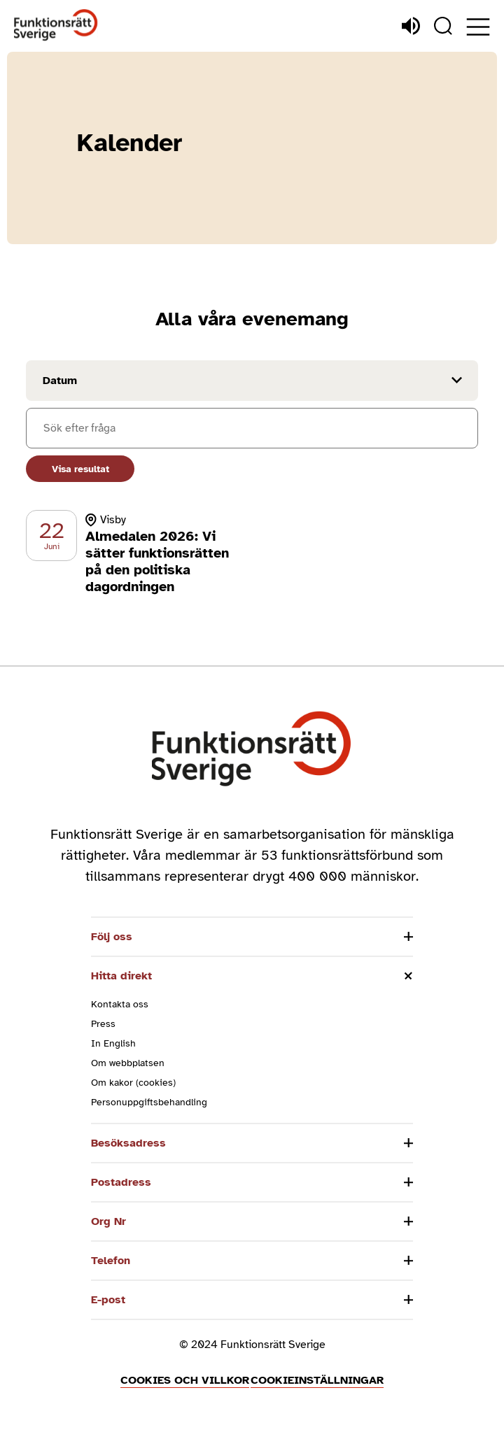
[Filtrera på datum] (252, 380)
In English (113, 1043)
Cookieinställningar (317, 1380)
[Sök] (443, 26)
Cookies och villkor (184, 1380)
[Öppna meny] (478, 27)
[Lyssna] (411, 26)
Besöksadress (128, 1143)
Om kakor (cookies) (133, 1083)
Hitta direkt (121, 976)
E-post (108, 1300)
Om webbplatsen (127, 1063)
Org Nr (108, 1221)
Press (103, 1024)
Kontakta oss (119, 1004)
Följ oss (111, 937)
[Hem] (56, 25)
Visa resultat (80, 469)
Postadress (121, 1182)
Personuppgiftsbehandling (149, 1102)
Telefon (110, 1261)
